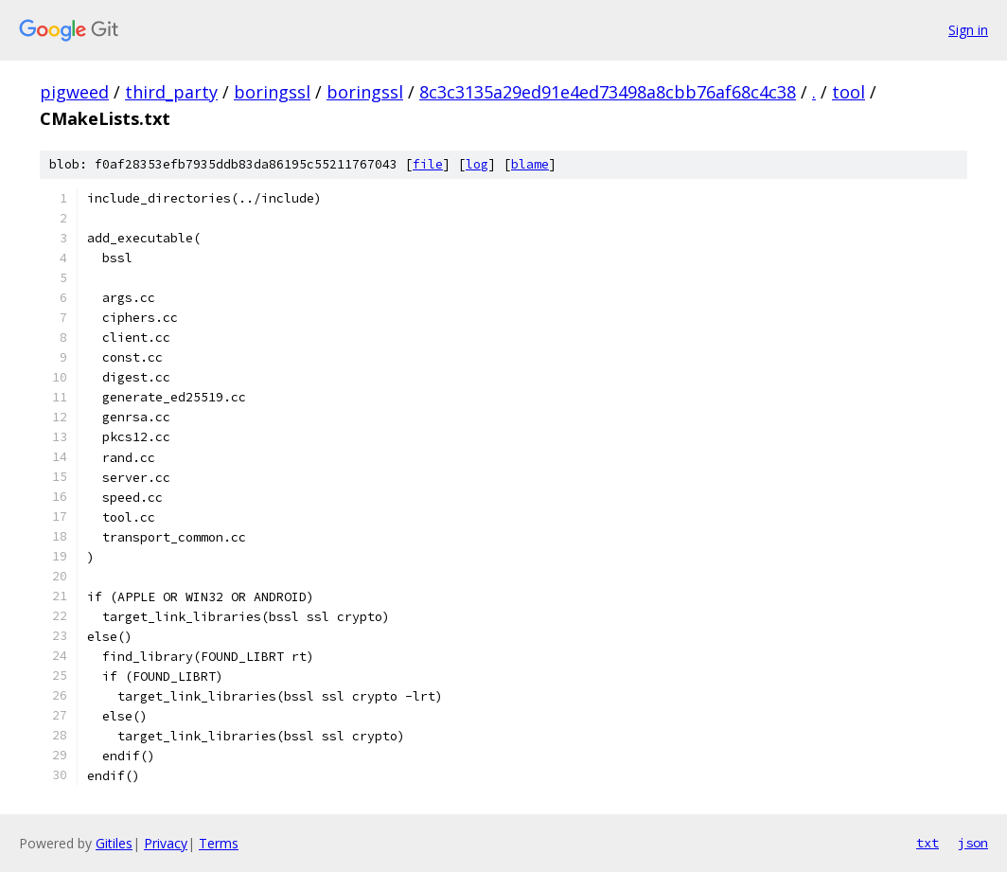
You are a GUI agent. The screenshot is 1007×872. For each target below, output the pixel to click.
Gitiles (114, 843)
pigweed (74, 91)
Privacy (165, 843)
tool (848, 91)
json (973, 842)
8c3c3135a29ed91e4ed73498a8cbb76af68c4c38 (607, 91)
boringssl (272, 91)
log (477, 164)
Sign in (968, 30)
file (428, 164)
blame (530, 164)
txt (927, 842)
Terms (218, 843)
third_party (171, 91)
